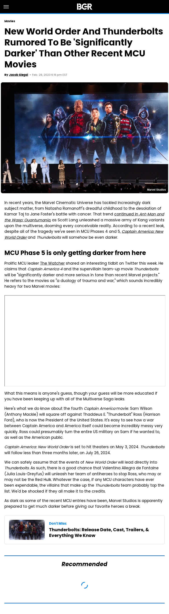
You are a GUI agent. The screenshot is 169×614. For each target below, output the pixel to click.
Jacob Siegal (18, 75)
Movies (9, 21)
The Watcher (52, 264)
